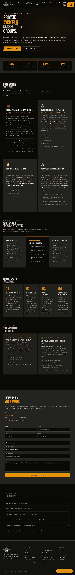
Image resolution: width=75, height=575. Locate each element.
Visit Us (44, 555)
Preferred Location (9, 446)
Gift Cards (44, 562)
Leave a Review (62, 559)
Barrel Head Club (65, 4)
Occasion (7, 439)
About (50, 2)
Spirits (19, 2)
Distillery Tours (29, 559)
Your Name (7, 426)
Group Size (40, 433)
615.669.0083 (10, 415)
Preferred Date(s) (9, 453)
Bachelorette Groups (30, 562)
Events (58, 2)
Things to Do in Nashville (31, 557)
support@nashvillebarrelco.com (15, 413)
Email (39, 426)
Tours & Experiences (47, 550)
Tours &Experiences (28, 3)
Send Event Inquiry (37, 475)
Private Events (45, 553)
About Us (61, 550)
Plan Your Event (71, 4)
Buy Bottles (28, 550)
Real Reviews (62, 557)
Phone (6, 433)
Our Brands (28, 553)
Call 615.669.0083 (31, 48)
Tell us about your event (11, 459)
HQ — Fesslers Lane (47, 557)
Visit (44, 2)
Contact (61, 553)
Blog (26, 555)
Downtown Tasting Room (48, 559)
